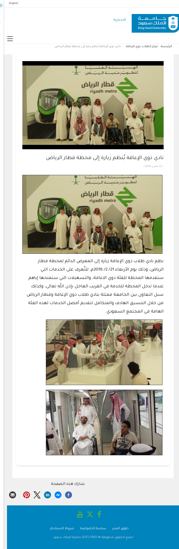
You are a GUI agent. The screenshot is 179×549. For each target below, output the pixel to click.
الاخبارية (116, 20)
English (10, 3)
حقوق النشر (117, 528)
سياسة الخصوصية (90, 528)
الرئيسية (163, 46)
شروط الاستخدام (59, 528)
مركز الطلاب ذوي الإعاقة (138, 46)
